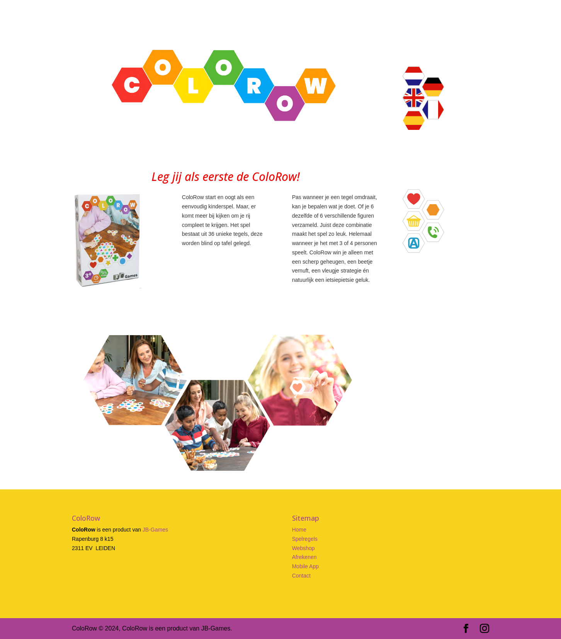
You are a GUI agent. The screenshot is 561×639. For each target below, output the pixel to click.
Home (299, 530)
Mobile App (305, 566)
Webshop (303, 548)
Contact (301, 576)
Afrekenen (304, 557)
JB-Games (155, 530)
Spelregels (305, 539)
